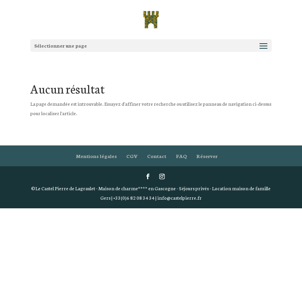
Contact (156, 156)
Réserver (206, 156)
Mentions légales (96, 156)
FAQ (181, 156)
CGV (132, 156)
